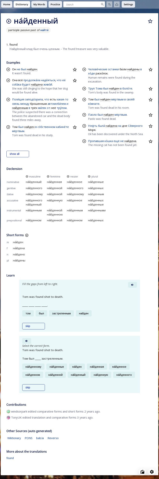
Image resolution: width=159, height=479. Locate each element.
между (24, 103)
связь (16, 103)
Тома (98, 88)
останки (113, 69)
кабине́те (62, 127)
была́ (101, 126)
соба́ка (16, 84)
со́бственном (46, 127)
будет (26, 84)
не (18, 69)
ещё (117, 141)
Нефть (92, 126)
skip (27, 326)
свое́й (130, 99)
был (23, 69)
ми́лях (42, 108)
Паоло (92, 114)
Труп (91, 88)
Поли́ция (18, 99)
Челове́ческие (97, 69)
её (64, 80)
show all (14, 154)
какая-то (62, 99)
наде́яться (48, 80)
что (59, 80)
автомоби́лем (57, 103)
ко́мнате (93, 103)
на (119, 126)
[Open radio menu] (142, 471)
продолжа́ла (32, 80)
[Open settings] (151, 471)
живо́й (47, 84)
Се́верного (135, 126)
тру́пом (62, 108)
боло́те (127, 88)
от (48, 108)
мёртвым (18, 131)
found (10, 458)
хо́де (91, 73)
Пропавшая (96, 141)
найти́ (44, 30)
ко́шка (108, 141)
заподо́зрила (34, 99)
